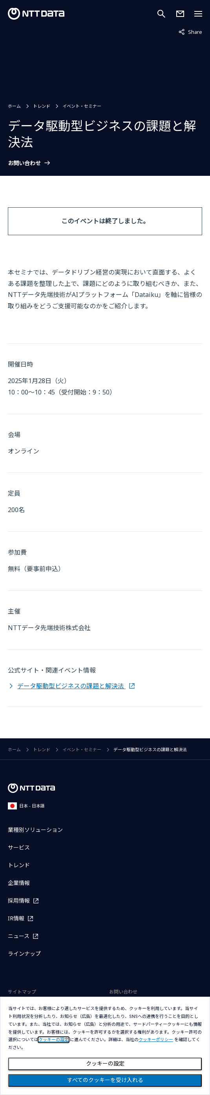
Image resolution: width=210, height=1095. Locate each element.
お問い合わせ (24, 163)
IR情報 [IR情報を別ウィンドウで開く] (16, 918)
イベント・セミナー (81, 106)
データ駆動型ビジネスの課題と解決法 (71, 686)
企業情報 (19, 883)
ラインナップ (24, 953)
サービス (19, 847)
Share (190, 31)
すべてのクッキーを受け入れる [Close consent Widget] (105, 1080)
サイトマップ (22, 991)
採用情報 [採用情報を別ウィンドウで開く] (19, 900)
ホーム (14, 106)
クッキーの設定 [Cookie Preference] (105, 1063)
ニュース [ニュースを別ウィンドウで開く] (18, 936)
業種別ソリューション (35, 829)
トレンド (41, 106)
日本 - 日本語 (26, 805)
